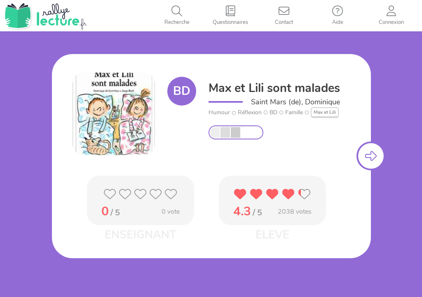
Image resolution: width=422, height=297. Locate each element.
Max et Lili (325, 112)
